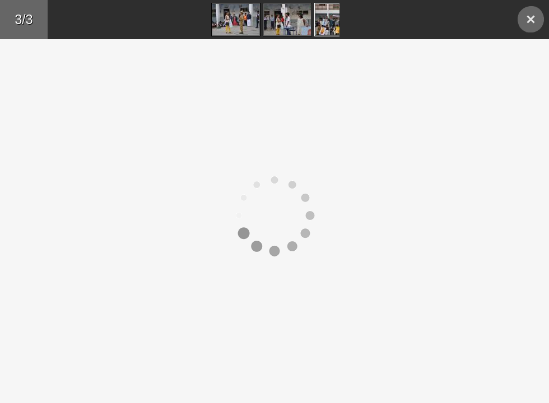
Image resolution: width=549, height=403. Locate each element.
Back (531, 19)
